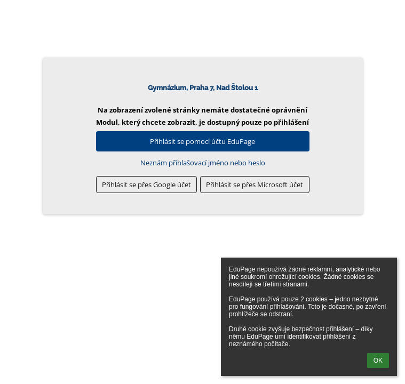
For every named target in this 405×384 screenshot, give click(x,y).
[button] (146, 184)
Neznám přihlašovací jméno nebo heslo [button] (202, 162)
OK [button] (378, 360)
